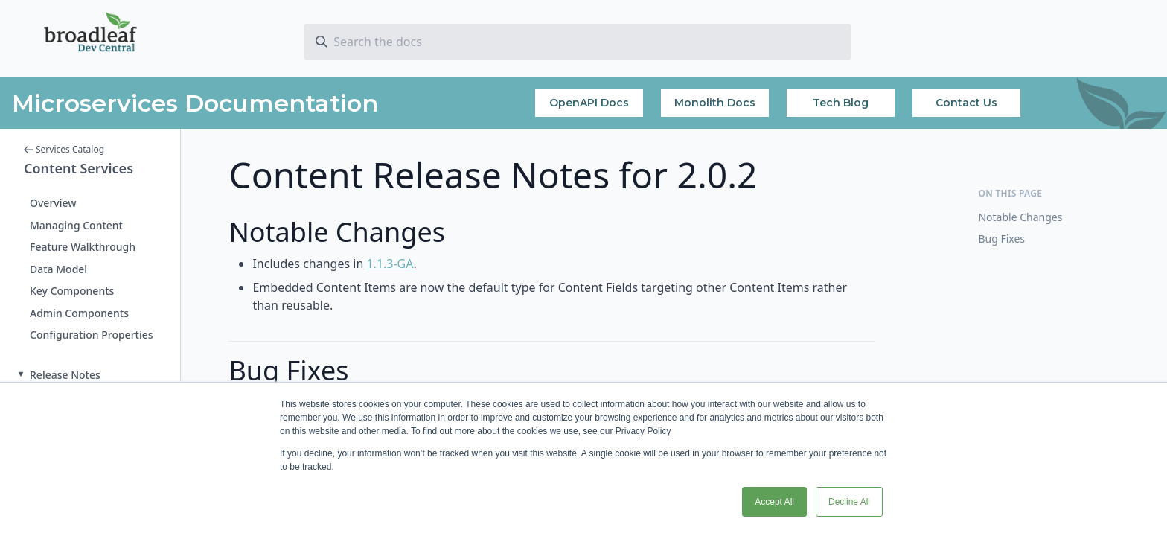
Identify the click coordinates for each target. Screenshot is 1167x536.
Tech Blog (841, 102)
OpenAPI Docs (589, 102)
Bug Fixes (1001, 239)
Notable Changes (1020, 217)
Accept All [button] (774, 502)
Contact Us (966, 102)
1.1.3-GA (389, 263)
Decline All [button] (849, 502)
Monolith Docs (714, 102)
